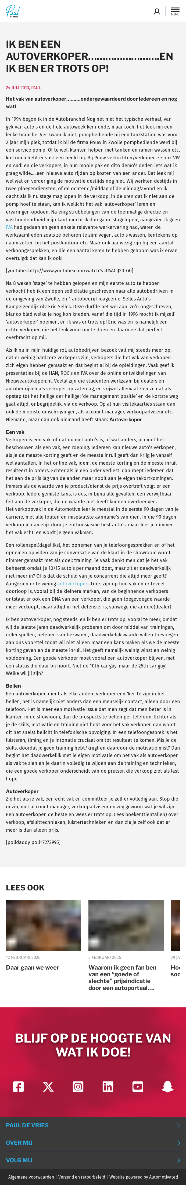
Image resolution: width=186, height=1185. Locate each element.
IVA (9, 227)
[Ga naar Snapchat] (168, 1087)
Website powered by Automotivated (143, 1177)
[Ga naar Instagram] (78, 1087)
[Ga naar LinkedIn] (108, 1087)
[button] (175, 11)
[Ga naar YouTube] (138, 1087)
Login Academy (156, 11)
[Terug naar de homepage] (13, 11)
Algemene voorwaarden (31, 1177)
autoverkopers (73, 584)
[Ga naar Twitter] (48, 1087)
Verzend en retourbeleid (81, 1177)
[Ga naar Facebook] (18, 1087)
